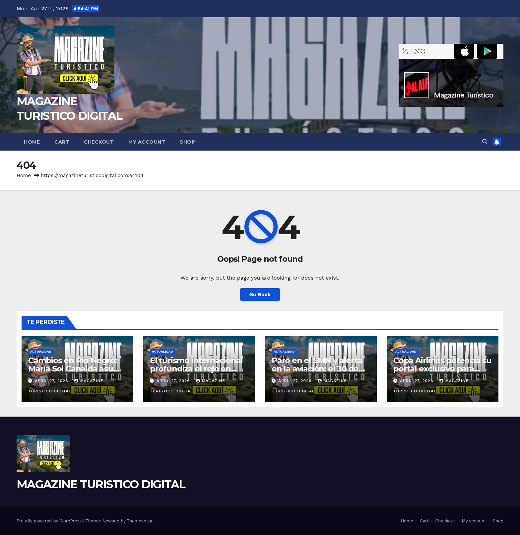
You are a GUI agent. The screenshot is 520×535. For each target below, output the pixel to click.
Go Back (260, 294)
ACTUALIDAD (40, 351)
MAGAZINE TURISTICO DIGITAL (101, 484)
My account (146, 142)
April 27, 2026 (52, 380)
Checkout (99, 142)
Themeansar (140, 520)
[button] (484, 142)
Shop (187, 142)
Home (32, 142)
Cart (61, 142)
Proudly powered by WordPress (50, 520)
